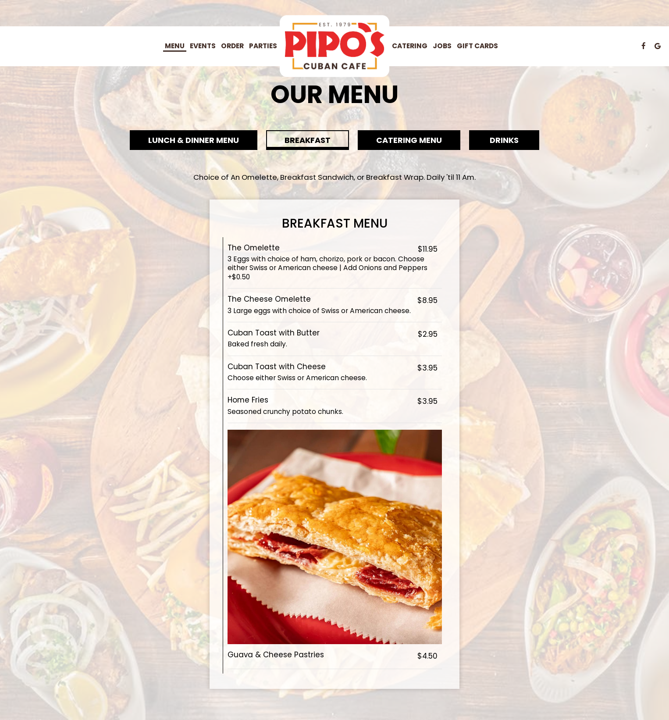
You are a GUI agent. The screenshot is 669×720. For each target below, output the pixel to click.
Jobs (442, 46)
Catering (409, 46)
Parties (263, 46)
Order (232, 46)
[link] (334, 46)
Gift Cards (477, 46)
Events (203, 46)
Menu (175, 46)
